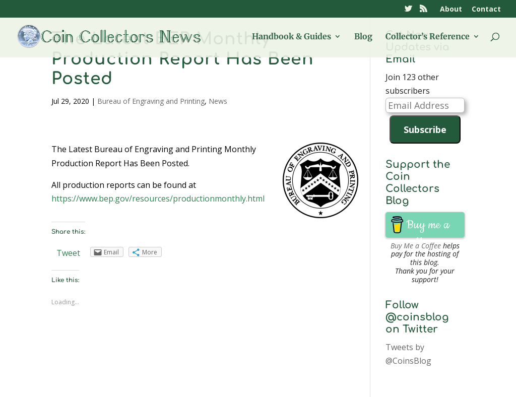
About (451, 10)
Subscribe (425, 129)
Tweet (68, 252)
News (218, 101)
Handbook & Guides (291, 37)
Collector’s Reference (427, 37)
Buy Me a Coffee (416, 245)
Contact (486, 10)
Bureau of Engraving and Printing (151, 101)
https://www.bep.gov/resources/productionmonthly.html (158, 198)
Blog (363, 37)
